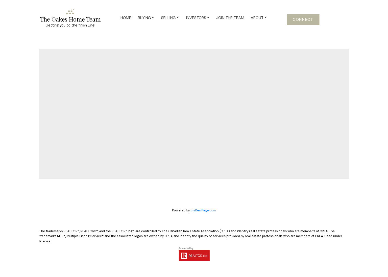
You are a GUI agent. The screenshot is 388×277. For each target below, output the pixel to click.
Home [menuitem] (126, 17)
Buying (144, 17)
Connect (303, 19)
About (257, 17)
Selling (168, 17)
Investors (196, 17)
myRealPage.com (203, 210)
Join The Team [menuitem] (230, 17)
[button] (303, 19)
